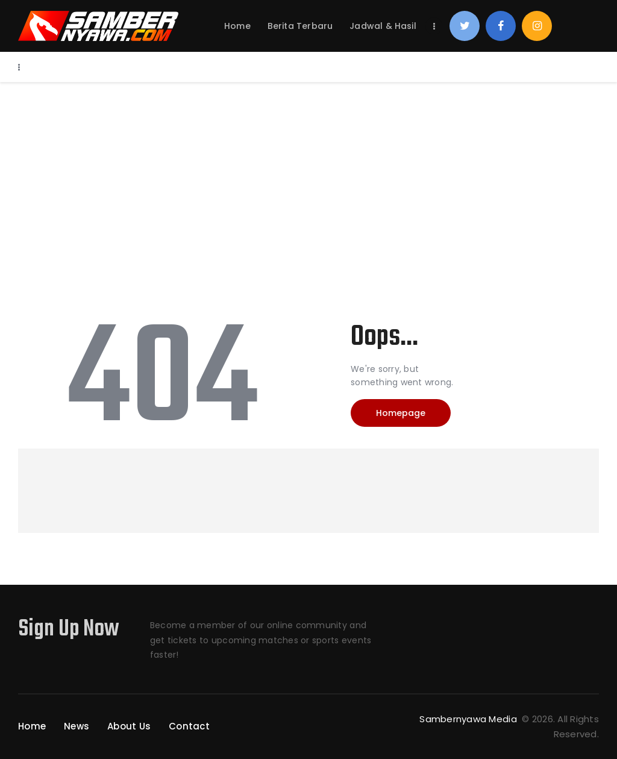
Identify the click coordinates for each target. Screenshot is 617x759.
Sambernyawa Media (469, 719)
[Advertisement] (308, 172)
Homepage (400, 413)
